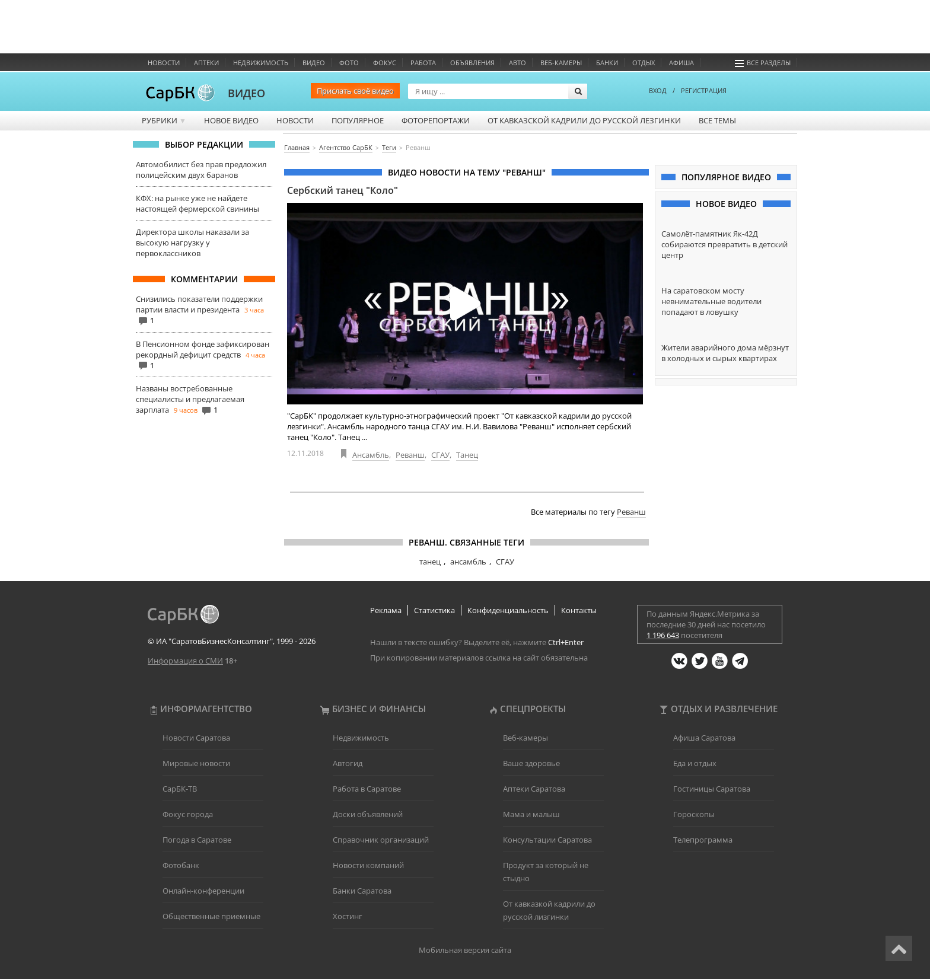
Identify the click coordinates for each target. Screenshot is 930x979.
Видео (313, 62)
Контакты (579, 610)
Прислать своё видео (355, 90)
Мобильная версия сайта (465, 950)
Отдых (643, 62)
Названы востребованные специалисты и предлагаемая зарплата (190, 399)
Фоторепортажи (436, 120)
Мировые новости (196, 763)
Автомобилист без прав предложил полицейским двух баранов (201, 169)
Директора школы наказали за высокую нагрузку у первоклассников (192, 243)
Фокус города (188, 814)
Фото (349, 62)
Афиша (681, 62)
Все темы (717, 120)
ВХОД (658, 90)
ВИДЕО (246, 93)
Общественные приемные (211, 916)
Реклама (386, 610)
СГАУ (440, 454)
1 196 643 (662, 635)
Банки (607, 62)
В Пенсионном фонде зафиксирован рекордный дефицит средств (202, 349)
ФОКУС (384, 62)
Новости (164, 62)
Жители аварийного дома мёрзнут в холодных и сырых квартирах (725, 352)
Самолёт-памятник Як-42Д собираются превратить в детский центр (724, 244)
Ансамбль (370, 454)
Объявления (472, 62)
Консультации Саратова (547, 839)
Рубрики (164, 120)
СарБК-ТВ (180, 788)
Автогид (347, 763)
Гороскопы (694, 814)
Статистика (434, 610)
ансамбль (468, 561)
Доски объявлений (368, 814)
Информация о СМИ (185, 660)
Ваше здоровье (531, 763)
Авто (517, 62)
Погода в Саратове (197, 839)
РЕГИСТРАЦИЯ (704, 90)
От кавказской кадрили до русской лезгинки (584, 120)
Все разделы (763, 62)
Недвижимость (260, 62)
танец (430, 561)
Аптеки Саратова (534, 788)
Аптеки (206, 62)
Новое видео (231, 120)
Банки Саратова (362, 890)
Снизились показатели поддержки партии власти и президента (199, 304)
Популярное (358, 120)
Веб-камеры (561, 62)
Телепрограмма (702, 839)
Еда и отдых (694, 763)
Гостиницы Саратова (711, 788)
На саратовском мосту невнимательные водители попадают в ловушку (711, 301)
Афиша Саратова (704, 737)
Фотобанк (181, 865)
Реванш (410, 454)
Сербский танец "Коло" (342, 190)
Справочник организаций (381, 839)
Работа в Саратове (367, 788)
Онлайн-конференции (203, 890)
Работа (423, 62)
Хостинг (347, 916)
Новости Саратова (196, 737)
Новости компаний (368, 865)
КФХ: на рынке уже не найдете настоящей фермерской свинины (197, 203)
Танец (467, 454)
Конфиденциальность (508, 610)
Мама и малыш (531, 814)
